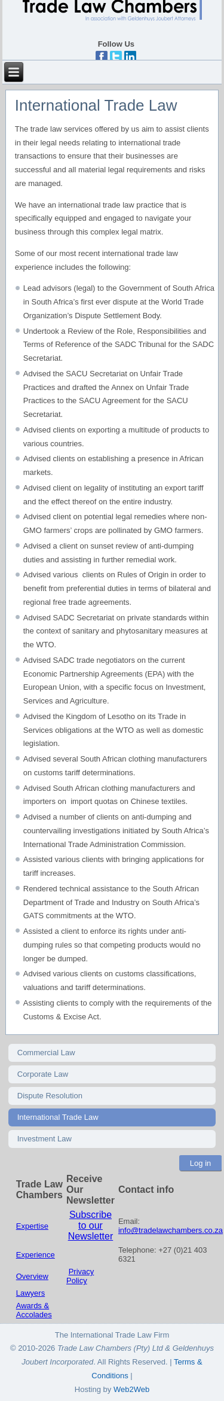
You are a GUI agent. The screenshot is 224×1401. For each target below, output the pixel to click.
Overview (32, 1276)
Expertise (32, 1226)
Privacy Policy (80, 1276)
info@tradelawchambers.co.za (170, 1230)
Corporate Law (42, 1074)
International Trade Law (58, 1117)
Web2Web (131, 1389)
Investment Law (44, 1138)
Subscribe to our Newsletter (90, 1225)
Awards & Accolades (34, 1310)
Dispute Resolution (49, 1095)
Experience (35, 1254)
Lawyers (30, 1293)
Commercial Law (46, 1052)
